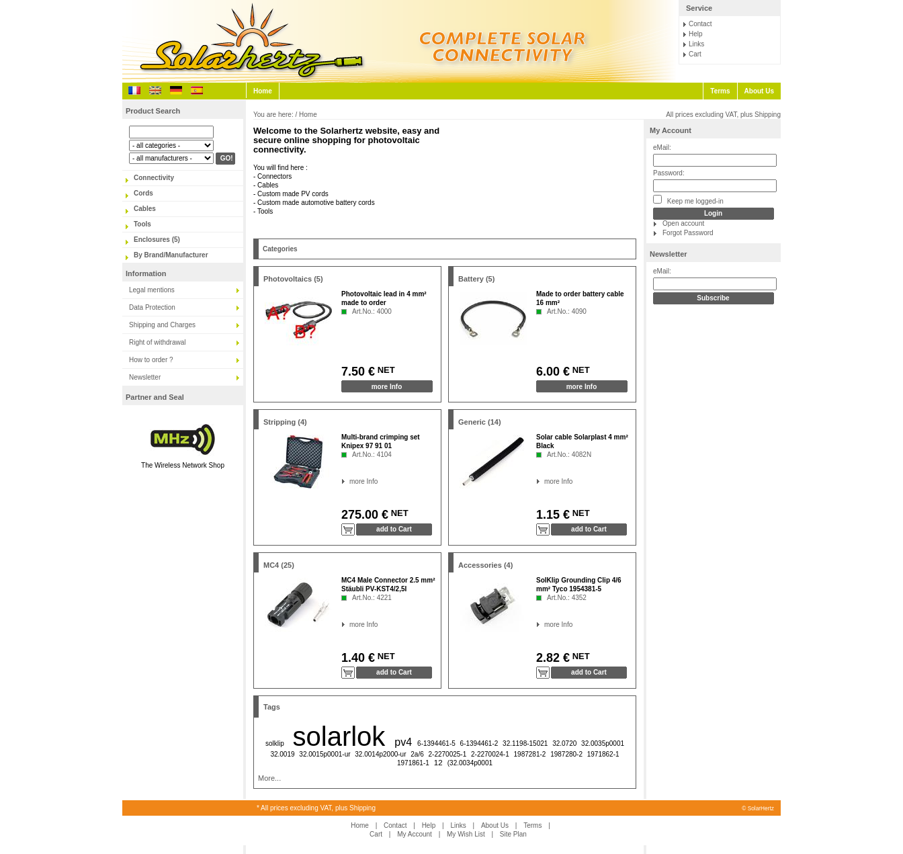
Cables (145, 208)
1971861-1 (413, 763)
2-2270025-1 (448, 754)
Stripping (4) (285, 422)
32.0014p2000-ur (380, 754)
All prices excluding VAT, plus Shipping (723, 114)
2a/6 (417, 754)
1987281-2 (530, 754)
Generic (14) (479, 422)
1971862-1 (603, 754)
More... (269, 778)
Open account (683, 223)
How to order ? (151, 360)
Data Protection (152, 307)
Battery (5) (476, 279)
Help (696, 34)
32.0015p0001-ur (324, 754)
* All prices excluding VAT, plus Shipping (316, 808)
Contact (700, 24)
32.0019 (282, 754)
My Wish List (466, 834)
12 (438, 763)
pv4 (403, 742)
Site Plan (513, 834)
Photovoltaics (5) (293, 279)
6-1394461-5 (436, 743)
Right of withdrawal (157, 342)
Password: (669, 173)
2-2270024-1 (490, 754)
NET (385, 370)
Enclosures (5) (157, 239)
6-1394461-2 (479, 743)
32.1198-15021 (525, 743)
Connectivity (154, 177)
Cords (143, 193)
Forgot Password (688, 233)
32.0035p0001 (602, 743)
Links (696, 44)
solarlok (339, 736)
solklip (274, 743)
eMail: (662, 147)
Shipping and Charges (162, 325)
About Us (759, 91)
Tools (142, 224)
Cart (695, 54)
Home (262, 91)
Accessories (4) (485, 565)
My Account (670, 130)
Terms (720, 91)
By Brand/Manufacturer (171, 255)
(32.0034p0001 (469, 763)
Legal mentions (152, 290)
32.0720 (564, 743)
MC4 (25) (278, 565)
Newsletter (145, 377)
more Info (387, 386)
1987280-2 (566, 754)
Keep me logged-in (688, 200)
